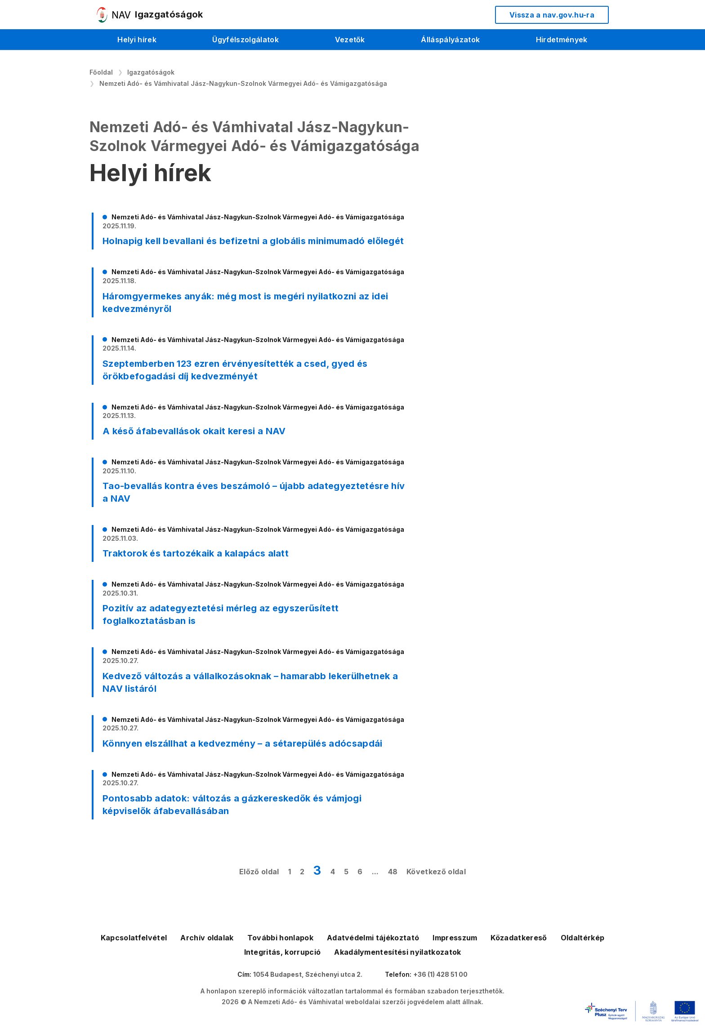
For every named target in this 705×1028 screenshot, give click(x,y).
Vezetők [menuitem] (350, 39)
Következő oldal (436, 871)
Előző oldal (259, 871)
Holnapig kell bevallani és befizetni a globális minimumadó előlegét (253, 241)
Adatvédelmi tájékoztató (373, 937)
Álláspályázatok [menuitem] (450, 39)
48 (393, 871)
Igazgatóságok (150, 72)
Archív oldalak (206, 937)
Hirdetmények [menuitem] (562, 39)
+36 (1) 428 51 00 (440, 974)
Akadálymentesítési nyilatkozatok (397, 952)
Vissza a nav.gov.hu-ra (551, 14)
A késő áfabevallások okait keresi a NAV (194, 431)
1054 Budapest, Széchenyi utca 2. (307, 974)
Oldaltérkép (583, 937)
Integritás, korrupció (282, 952)
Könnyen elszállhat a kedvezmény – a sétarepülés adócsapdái (243, 743)
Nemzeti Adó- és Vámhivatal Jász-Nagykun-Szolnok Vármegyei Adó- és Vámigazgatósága (243, 83)
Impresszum (455, 937)
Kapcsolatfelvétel (134, 937)
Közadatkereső (519, 937)
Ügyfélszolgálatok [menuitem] (245, 39)
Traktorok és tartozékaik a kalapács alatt (196, 553)
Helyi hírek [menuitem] (136, 39)
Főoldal (101, 72)
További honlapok (280, 937)
